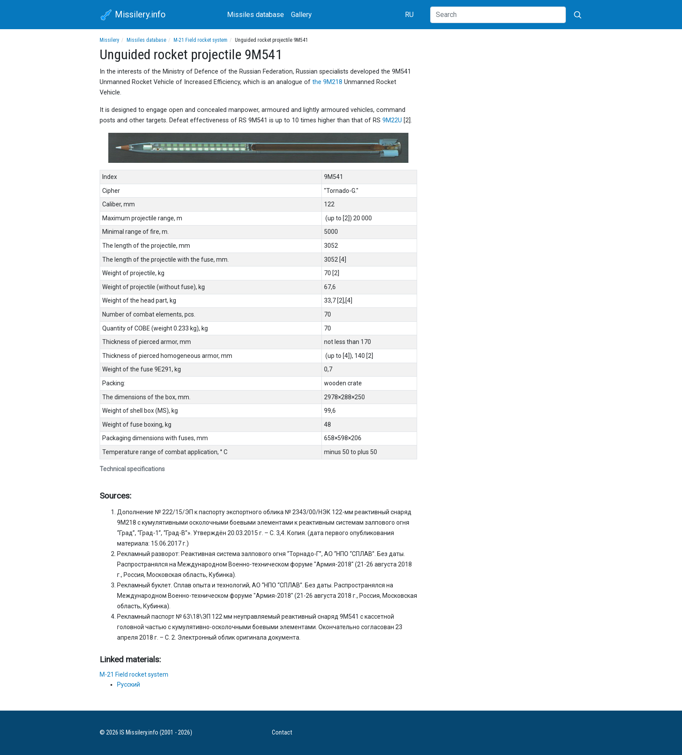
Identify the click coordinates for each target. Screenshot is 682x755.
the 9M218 (327, 82)
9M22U (392, 120)
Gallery (301, 14)
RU (409, 14)
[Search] (498, 15)
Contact (282, 732)
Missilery (109, 40)
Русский (128, 684)
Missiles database (255, 14)
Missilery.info (133, 15)
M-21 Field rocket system (200, 40)
